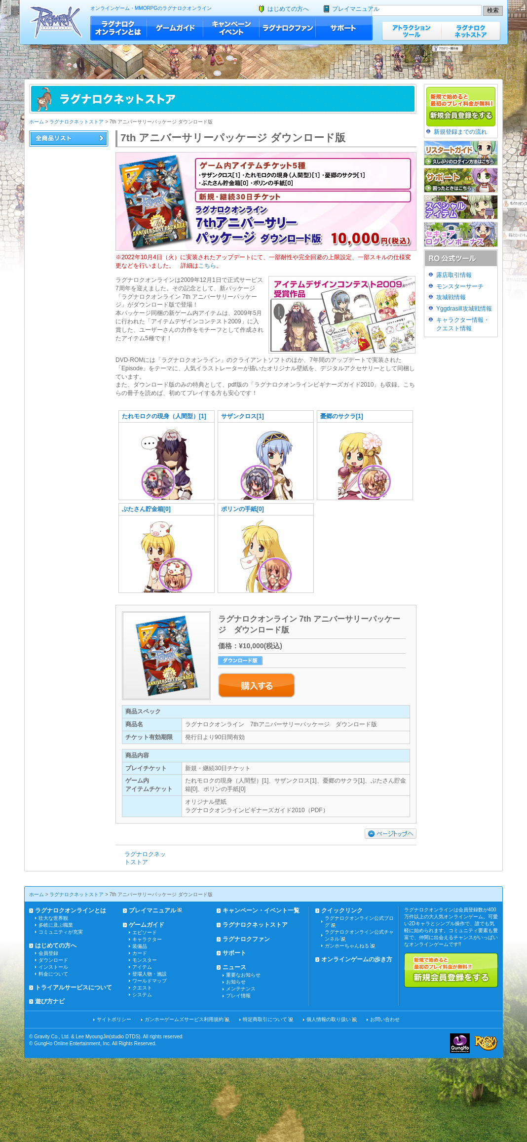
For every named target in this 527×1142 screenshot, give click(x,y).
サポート (344, 28)
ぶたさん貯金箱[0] (146, 509)
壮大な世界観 (53, 918)
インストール (53, 967)
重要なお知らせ (243, 975)
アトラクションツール (411, 30)
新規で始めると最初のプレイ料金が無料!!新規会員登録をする (451, 970)
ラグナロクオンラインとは (118, 28)
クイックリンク (342, 910)
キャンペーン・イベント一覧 (261, 910)
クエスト (142, 987)
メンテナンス (241, 988)
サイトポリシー (114, 1019)
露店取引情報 (454, 275)
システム (142, 994)
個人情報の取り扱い (328, 1019)
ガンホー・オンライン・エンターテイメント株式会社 (460, 1043)
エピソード (144, 932)
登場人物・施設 (149, 974)
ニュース (234, 967)
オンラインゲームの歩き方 (356, 959)
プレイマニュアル (355, 8)
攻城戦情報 (451, 297)
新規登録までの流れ (460, 131)
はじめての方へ (288, 8)
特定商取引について (265, 1019)
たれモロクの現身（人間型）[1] (164, 416)
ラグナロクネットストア (470, 30)
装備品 (139, 946)
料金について (53, 974)
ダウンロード (53, 960)
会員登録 (48, 953)
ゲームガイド (175, 28)
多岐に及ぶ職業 (55, 925)
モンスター (144, 960)
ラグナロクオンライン (56, 22)
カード (139, 953)
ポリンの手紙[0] (242, 509)
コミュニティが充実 (60, 932)
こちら (207, 265)
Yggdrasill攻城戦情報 (464, 308)
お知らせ (236, 981)
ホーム (36, 121)
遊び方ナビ (50, 1001)
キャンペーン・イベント (231, 28)
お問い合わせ (385, 1019)
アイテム (142, 967)
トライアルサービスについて (73, 987)
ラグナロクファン (288, 28)
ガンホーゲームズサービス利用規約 (184, 1019)
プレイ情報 (238, 995)
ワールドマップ (149, 981)
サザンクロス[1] (242, 416)
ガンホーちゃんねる (347, 945)
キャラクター (147, 939)
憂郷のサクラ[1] (341, 416)
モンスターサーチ (460, 286)
